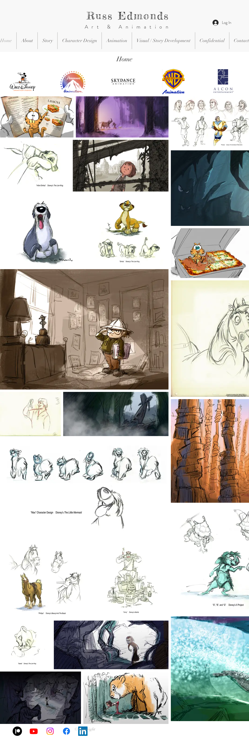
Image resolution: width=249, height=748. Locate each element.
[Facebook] (66, 731)
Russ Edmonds (128, 15)
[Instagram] (50, 731)
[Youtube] (33, 731)
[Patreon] (17, 731)
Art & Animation (128, 26)
